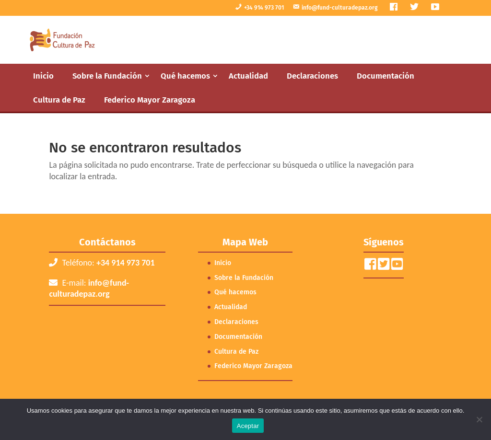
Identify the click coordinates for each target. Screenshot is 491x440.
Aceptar (248, 425)
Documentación (385, 76)
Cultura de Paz (59, 99)
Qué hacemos (185, 76)
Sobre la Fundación (107, 76)
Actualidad (248, 76)
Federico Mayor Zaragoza (149, 99)
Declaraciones (312, 76)
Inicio (43, 76)
